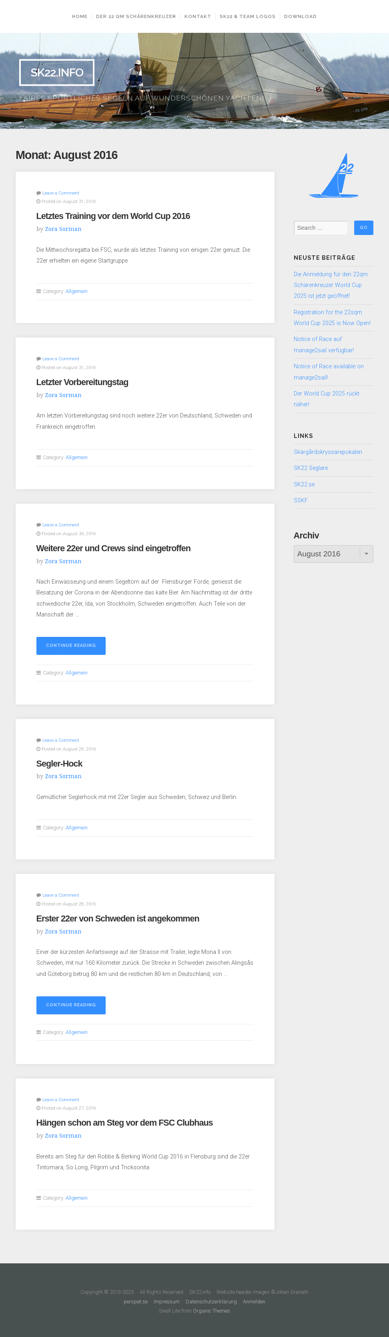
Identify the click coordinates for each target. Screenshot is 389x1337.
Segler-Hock (59, 762)
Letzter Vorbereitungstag (82, 381)
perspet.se (136, 1299)
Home (77, 16)
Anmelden (254, 1299)
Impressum (167, 1299)
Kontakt (200, 16)
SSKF (301, 500)
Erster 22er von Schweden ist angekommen (117, 916)
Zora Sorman (63, 228)
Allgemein (77, 291)
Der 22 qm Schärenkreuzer (133, 16)
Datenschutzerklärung (211, 1299)
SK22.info (56, 72)
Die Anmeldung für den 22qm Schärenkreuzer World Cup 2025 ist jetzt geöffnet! (331, 285)
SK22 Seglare (311, 468)
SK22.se (304, 484)
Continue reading (76, 647)
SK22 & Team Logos (251, 16)
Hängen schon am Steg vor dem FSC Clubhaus (124, 1121)
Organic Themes (211, 1308)
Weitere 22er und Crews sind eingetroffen (113, 547)
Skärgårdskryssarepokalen (328, 452)
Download (303, 16)
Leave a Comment (60, 192)
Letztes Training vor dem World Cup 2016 (113, 216)
